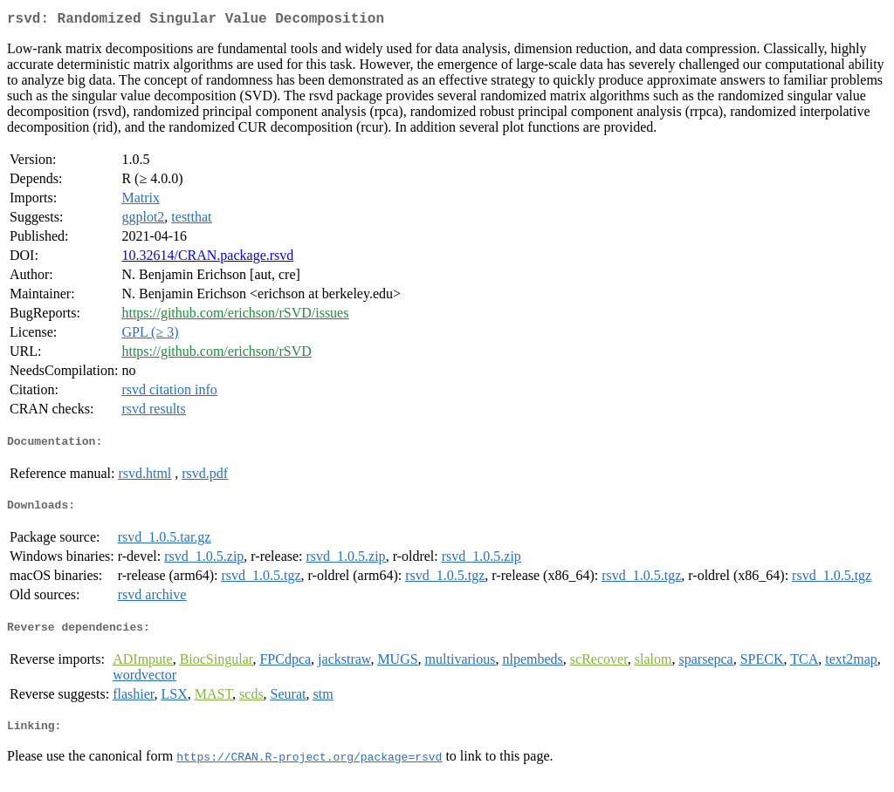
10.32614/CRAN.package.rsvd (207, 258)
